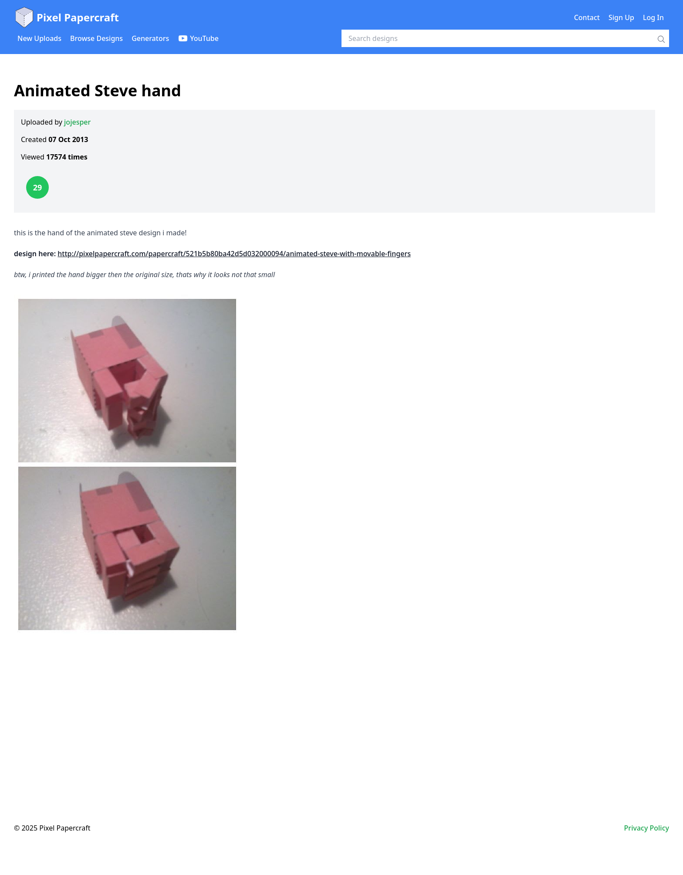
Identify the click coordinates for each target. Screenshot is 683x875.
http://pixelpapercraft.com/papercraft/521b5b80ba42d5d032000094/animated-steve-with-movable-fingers (234, 253)
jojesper (77, 122)
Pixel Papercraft (66, 17)
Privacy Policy (646, 828)
